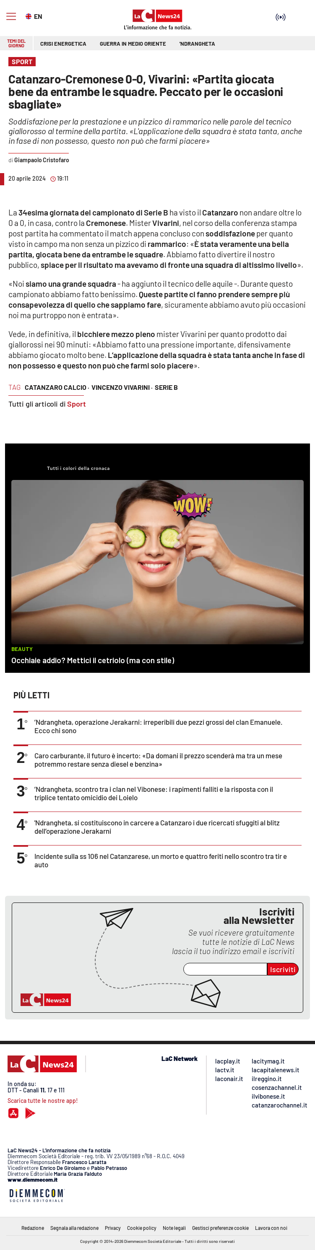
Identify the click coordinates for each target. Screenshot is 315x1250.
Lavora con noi (271, 1228)
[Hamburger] (11, 16)
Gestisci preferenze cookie (220, 1228)
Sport (76, 403)
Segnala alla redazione (74, 1228)
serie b (166, 387)
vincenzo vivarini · (122, 387)
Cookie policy (141, 1228)
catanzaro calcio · (57, 387)
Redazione (32, 1228)
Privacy (113, 1228)
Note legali (174, 1228)
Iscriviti (283, 969)
